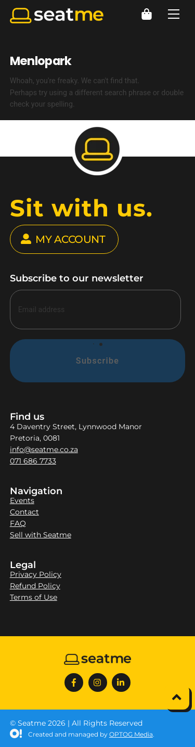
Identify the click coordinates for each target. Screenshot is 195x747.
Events (22, 500)
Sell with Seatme (40, 534)
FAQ (18, 523)
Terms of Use (33, 597)
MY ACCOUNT (63, 239)
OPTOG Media (131, 734)
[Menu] (173, 14)
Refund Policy (35, 585)
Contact (24, 512)
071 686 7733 (33, 461)
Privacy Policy (35, 574)
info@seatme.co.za (44, 449)
